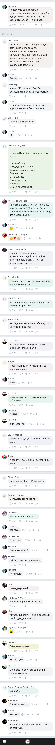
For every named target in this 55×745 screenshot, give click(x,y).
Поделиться (46, 24)
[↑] (36, 24)
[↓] (41, 24)
